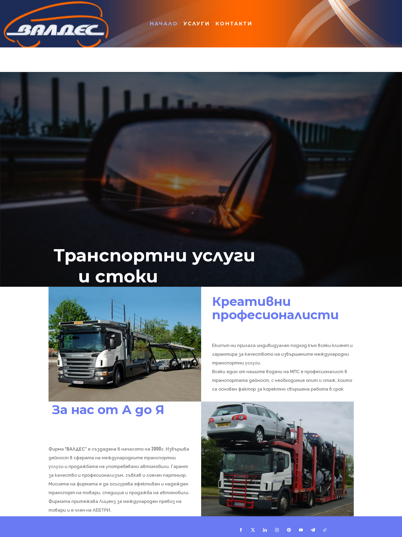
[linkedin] (265, 530)
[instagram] (277, 530)
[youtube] (301, 530)
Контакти (233, 24)
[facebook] (241, 530)
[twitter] (253, 530)
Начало (164, 24)
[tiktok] (325, 530)
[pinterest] (289, 530)
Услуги (196, 24)
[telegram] (313, 530)
